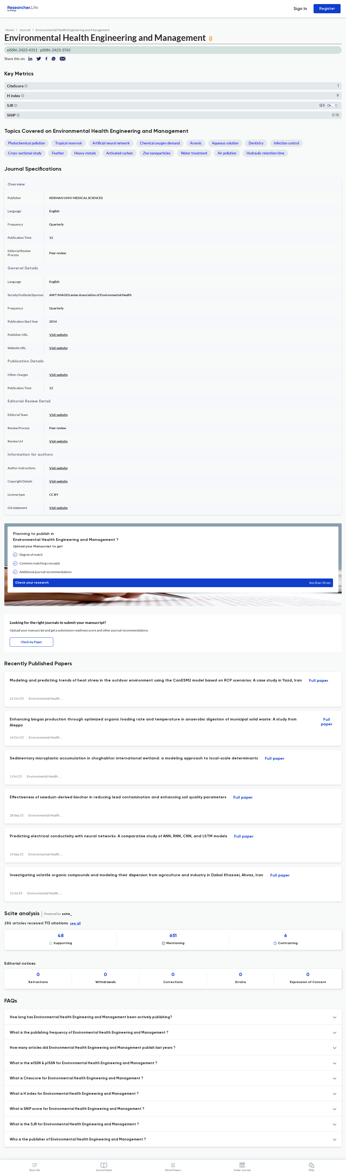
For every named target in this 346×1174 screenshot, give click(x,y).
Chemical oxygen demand (160, 143)
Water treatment (194, 153)
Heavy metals (85, 153)
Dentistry (256, 143)
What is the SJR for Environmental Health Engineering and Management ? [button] (74, 1124)
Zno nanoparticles (157, 153)
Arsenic (196, 143)
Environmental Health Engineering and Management (72, 30)
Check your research (173, 583)
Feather (58, 153)
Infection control (286, 143)
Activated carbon (119, 153)
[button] (26, 86)
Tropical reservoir (68, 143)
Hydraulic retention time (265, 153)
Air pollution (227, 153)
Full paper (318, 681)
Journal (24, 30)
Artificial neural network (111, 143)
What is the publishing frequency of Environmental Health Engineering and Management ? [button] (89, 1032)
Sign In (300, 8)
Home (9, 30)
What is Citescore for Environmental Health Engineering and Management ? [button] (76, 1078)
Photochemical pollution (26, 143)
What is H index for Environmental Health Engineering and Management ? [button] (74, 1094)
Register (327, 8)
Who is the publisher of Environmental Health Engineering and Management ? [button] (78, 1139)
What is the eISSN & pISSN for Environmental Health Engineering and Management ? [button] (83, 1063)
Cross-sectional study (25, 153)
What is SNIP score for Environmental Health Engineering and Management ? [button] (77, 1109)
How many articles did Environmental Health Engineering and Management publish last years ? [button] (92, 1048)
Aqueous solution (225, 143)
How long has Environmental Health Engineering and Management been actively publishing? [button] (91, 1017)
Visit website (58, 335)
